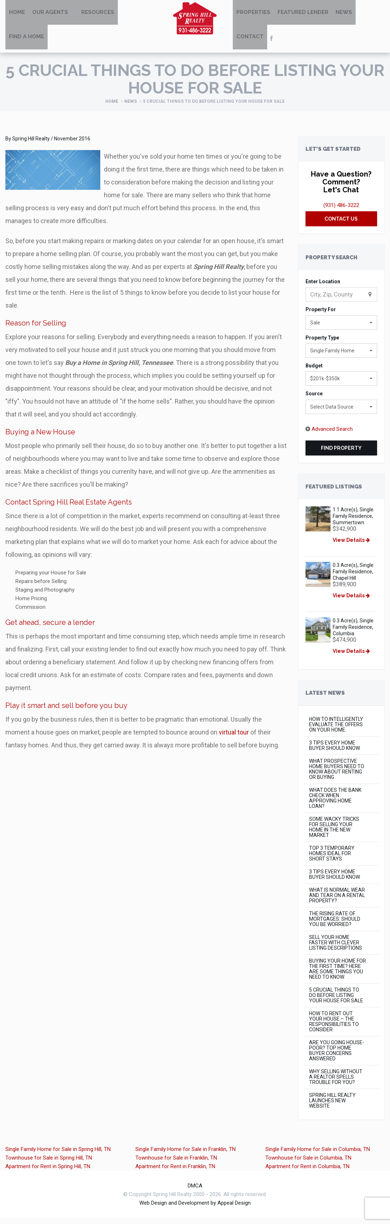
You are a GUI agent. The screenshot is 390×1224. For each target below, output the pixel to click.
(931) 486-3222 (341, 211)
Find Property (341, 454)
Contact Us (341, 225)
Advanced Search (332, 435)
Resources (97, 14)
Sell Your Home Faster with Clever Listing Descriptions (335, 949)
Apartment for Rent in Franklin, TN (175, 1172)
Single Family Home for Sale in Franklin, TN (185, 1155)
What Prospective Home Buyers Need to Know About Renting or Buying (336, 775)
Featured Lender (303, 14)
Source (314, 400)
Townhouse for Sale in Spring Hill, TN (48, 1164)
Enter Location (322, 287)
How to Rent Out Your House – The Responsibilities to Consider (334, 1028)
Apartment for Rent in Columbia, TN (307, 1172)
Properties (253, 14)
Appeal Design (234, 1209)
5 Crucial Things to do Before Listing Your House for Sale (336, 1001)
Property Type (322, 343)
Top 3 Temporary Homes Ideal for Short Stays (332, 860)
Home (17, 14)
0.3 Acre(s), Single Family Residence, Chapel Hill (354, 577)
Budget (314, 372)
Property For (320, 315)
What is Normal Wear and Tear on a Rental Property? (337, 901)
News (344, 14)
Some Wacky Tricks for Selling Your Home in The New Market (334, 833)
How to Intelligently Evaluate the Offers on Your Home (336, 731)
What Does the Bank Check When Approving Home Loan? (335, 804)
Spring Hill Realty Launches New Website (332, 1107)
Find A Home (26, 43)
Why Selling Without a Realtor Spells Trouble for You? (335, 1083)
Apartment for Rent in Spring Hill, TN (47, 1172)
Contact (250, 43)
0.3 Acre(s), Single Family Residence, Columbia (354, 633)
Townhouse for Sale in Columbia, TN (308, 1164)
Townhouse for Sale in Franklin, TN (176, 1164)
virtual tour (234, 738)
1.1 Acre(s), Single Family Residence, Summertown (354, 522)
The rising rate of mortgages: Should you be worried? (334, 925)
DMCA (195, 1192)
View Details (352, 546)
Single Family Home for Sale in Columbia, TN (317, 1155)
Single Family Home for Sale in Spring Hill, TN (58, 1155)
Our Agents (50, 14)
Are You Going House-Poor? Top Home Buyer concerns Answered (336, 1057)
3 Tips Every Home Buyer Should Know (334, 751)
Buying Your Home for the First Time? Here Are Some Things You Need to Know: (337, 975)
